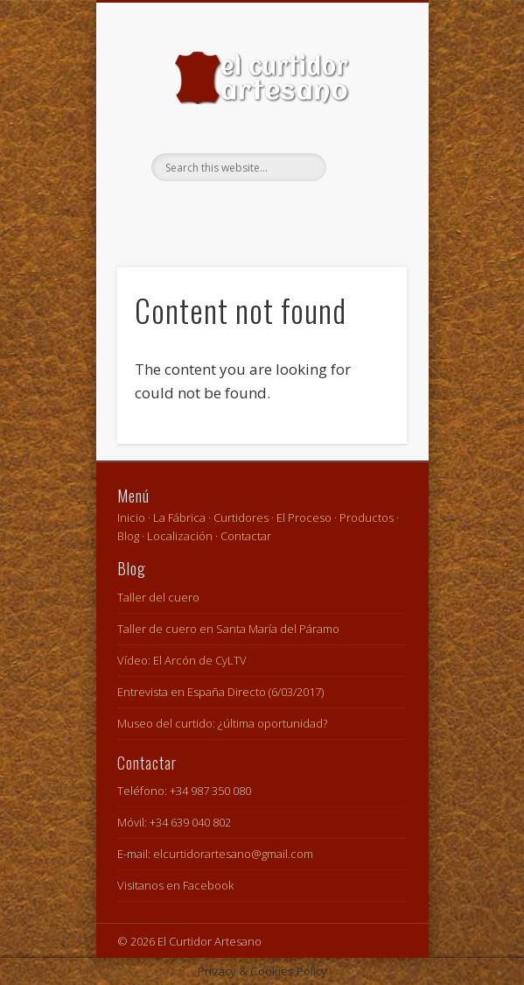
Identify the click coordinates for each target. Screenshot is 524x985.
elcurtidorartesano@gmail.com (233, 854)
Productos (366, 517)
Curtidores (241, 517)
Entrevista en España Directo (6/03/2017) (220, 692)
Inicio (131, 517)
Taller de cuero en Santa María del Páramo (228, 629)
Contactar (245, 536)
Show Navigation (363, 157)
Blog (128, 536)
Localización (180, 536)
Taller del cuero (158, 597)
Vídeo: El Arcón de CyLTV (182, 660)
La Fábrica (179, 517)
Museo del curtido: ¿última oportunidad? (222, 723)
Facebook (260, 211)
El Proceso (304, 517)
